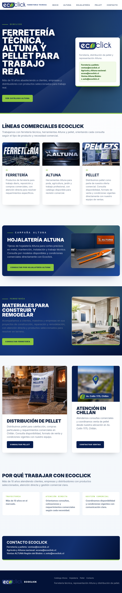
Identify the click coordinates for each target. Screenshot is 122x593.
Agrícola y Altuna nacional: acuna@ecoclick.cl (31, 550)
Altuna (67, 5)
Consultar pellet (20, 445)
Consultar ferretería (17, 342)
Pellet (98, 5)
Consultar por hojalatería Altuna (30, 267)
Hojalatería (83, 5)
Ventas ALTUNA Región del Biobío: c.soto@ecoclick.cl (35, 553)
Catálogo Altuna (60, 578)
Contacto (112, 5)
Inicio (55, 5)
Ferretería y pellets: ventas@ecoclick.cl (28, 547)
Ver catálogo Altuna (17, 98)
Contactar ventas (90, 445)
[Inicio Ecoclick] (24, 5)
